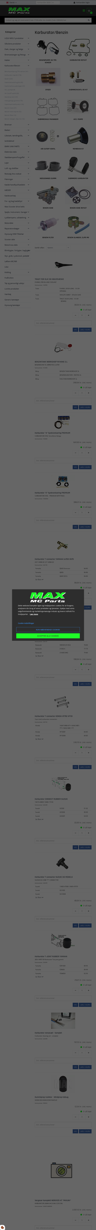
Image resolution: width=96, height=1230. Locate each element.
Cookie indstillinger (26, 623)
